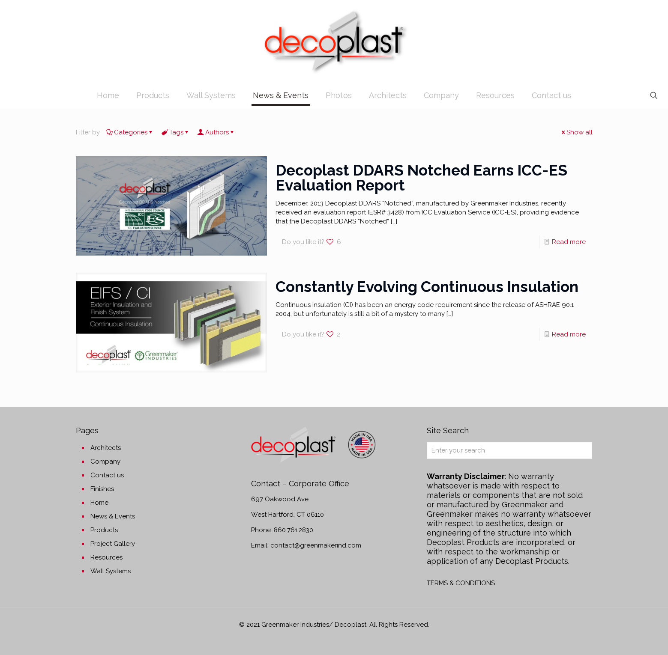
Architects (105, 448)
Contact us (107, 475)
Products (104, 530)
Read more (569, 242)
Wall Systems (110, 571)
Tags (176, 132)
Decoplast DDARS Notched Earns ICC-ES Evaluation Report (421, 177)
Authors (216, 132)
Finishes (102, 489)
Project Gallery (112, 544)
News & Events (112, 516)
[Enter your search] (509, 450)
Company (105, 461)
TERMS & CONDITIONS (461, 583)
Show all (576, 132)
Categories (130, 132)
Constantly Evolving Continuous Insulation (427, 286)
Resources (106, 557)
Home (99, 502)
